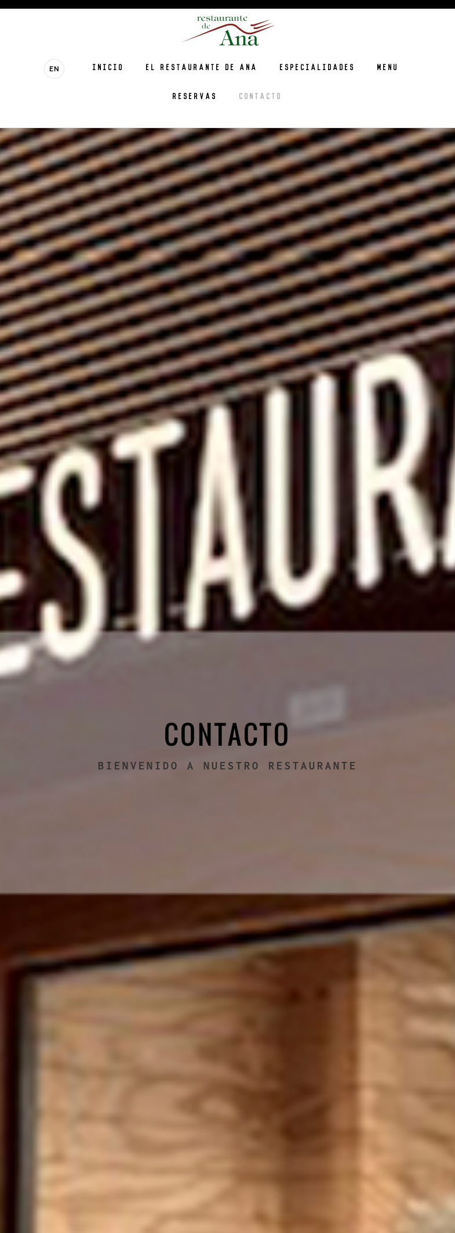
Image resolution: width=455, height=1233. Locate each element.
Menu (388, 66)
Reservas (195, 95)
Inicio (108, 66)
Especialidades (317, 66)
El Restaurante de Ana (202, 66)
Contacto (260, 95)
